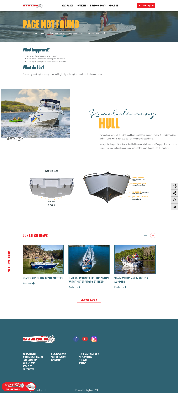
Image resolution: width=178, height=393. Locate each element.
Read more (29, 283)
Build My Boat (29, 363)
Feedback (83, 360)
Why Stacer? (28, 369)
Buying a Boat (97, 5)
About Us (113, 5)
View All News (89, 300)
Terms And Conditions (89, 354)
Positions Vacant (58, 357)
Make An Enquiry (30, 360)
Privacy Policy (85, 357)
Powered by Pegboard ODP (86, 390)
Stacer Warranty (58, 354)
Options (81, 5)
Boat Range (67, 5)
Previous (145, 235)
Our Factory (56, 360)
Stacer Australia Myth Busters (43, 278)
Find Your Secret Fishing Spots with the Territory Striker (88, 280)
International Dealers (33, 357)
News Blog (27, 366)
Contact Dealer (29, 354)
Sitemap (82, 363)
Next (152, 235)
